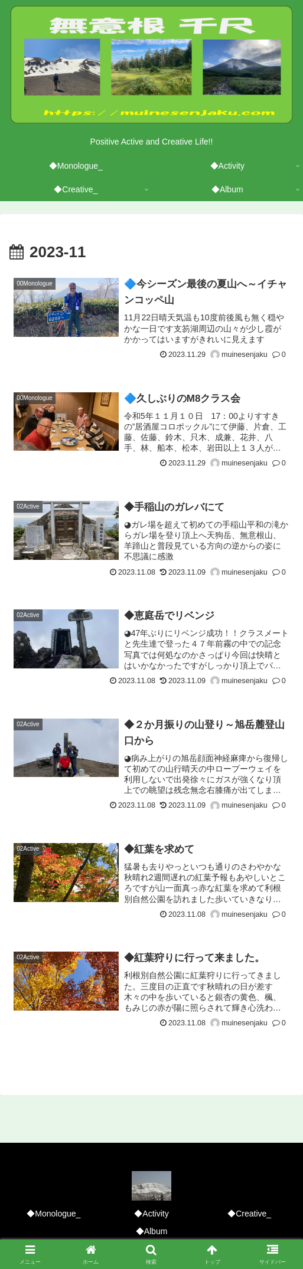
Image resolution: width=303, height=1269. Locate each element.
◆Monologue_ (53, 1213)
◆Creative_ (249, 1213)
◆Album (152, 1231)
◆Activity (151, 1213)
